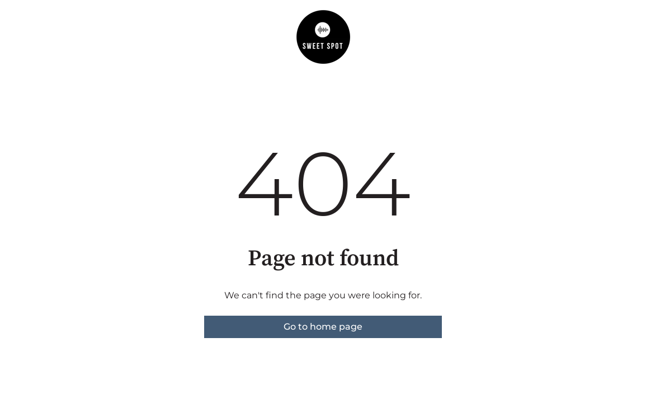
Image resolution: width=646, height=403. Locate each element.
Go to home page (323, 326)
